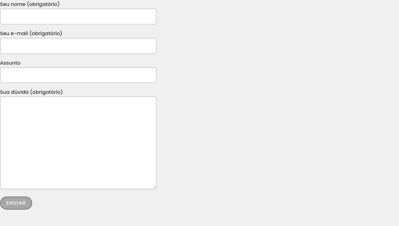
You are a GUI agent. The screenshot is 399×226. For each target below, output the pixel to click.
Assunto (78, 69)
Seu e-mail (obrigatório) (78, 39)
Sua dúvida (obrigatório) (78, 140)
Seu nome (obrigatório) (78, 10)
